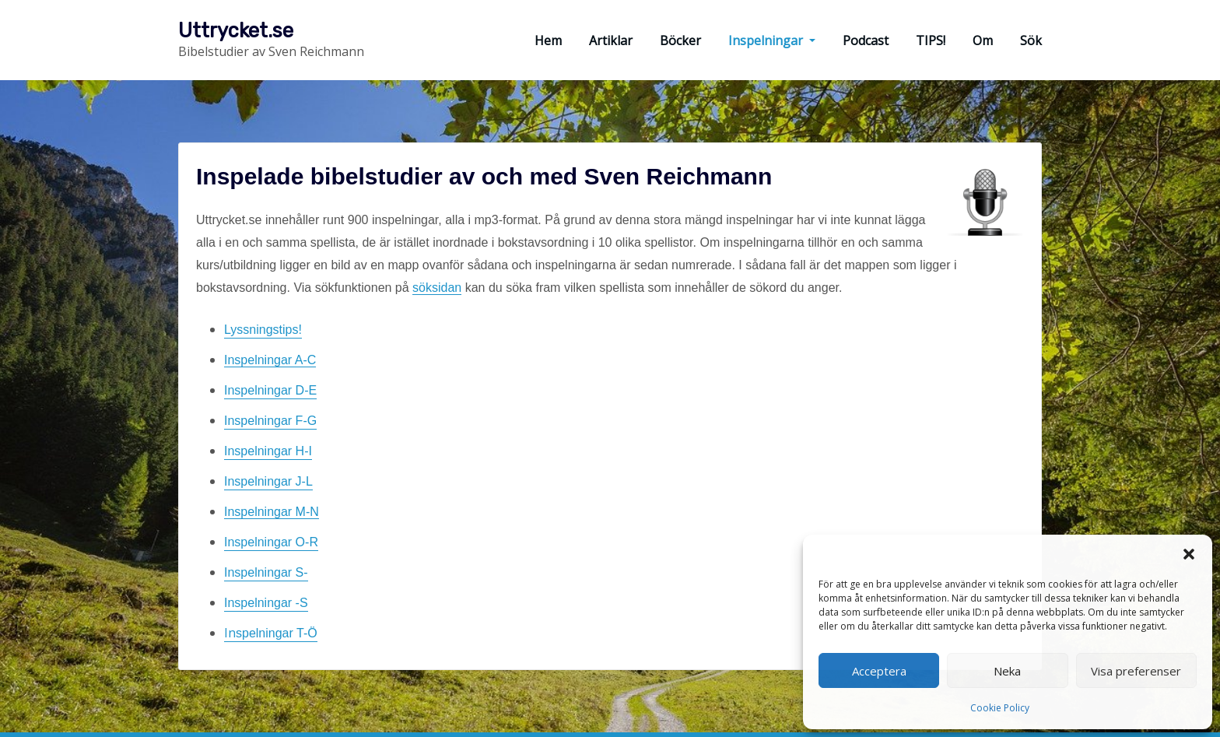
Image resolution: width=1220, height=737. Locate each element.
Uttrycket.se (235, 30)
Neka (1007, 671)
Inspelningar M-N (271, 511)
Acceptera (879, 671)
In (270, 632)
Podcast (866, 40)
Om (983, 40)
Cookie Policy (999, 707)
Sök (1031, 40)
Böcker (680, 40)
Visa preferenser (1136, 671)
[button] (1189, 554)
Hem (548, 40)
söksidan (436, 287)
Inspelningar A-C (270, 360)
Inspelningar (771, 40)
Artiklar (611, 40)
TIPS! (930, 40)
